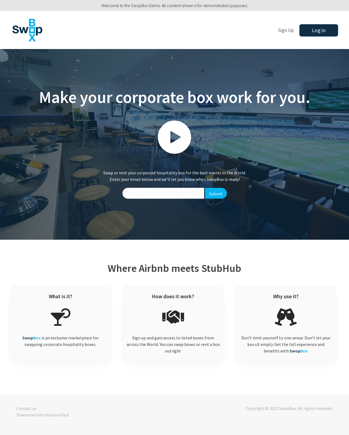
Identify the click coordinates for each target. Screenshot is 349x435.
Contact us (26, 408)
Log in (319, 30)
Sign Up (286, 30)
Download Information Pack (42, 415)
